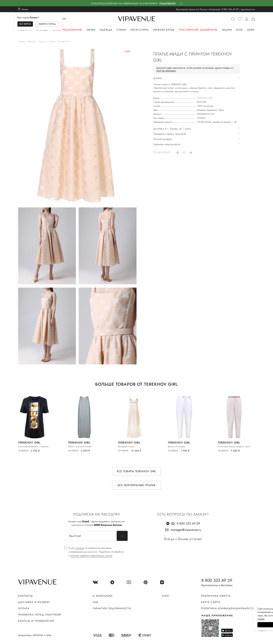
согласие (79, 548)
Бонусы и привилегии (36, 621)
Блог (239, 29)
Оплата (23, 608)
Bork (251, 29)
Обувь (91, 29)
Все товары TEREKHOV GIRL (136, 471)
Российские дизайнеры (198, 29)
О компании (103, 596)
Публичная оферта (216, 596)
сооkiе (204, 619)
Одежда (106, 29)
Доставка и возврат (34, 602)
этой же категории (166, 70)
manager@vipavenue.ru (186, 530)
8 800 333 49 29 (230, 9)
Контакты (25, 596)
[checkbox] (94, 552)
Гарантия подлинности (112, 608)
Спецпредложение (67, 29)
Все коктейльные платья (136, 485)
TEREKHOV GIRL (205, 98)
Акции (227, 29)
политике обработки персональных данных (91, 555)
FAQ (95, 602)
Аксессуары (139, 29)
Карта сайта (210, 602)
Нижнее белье (164, 29)
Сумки (121, 29)
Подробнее (167, 3)
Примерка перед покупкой (39, 614)
